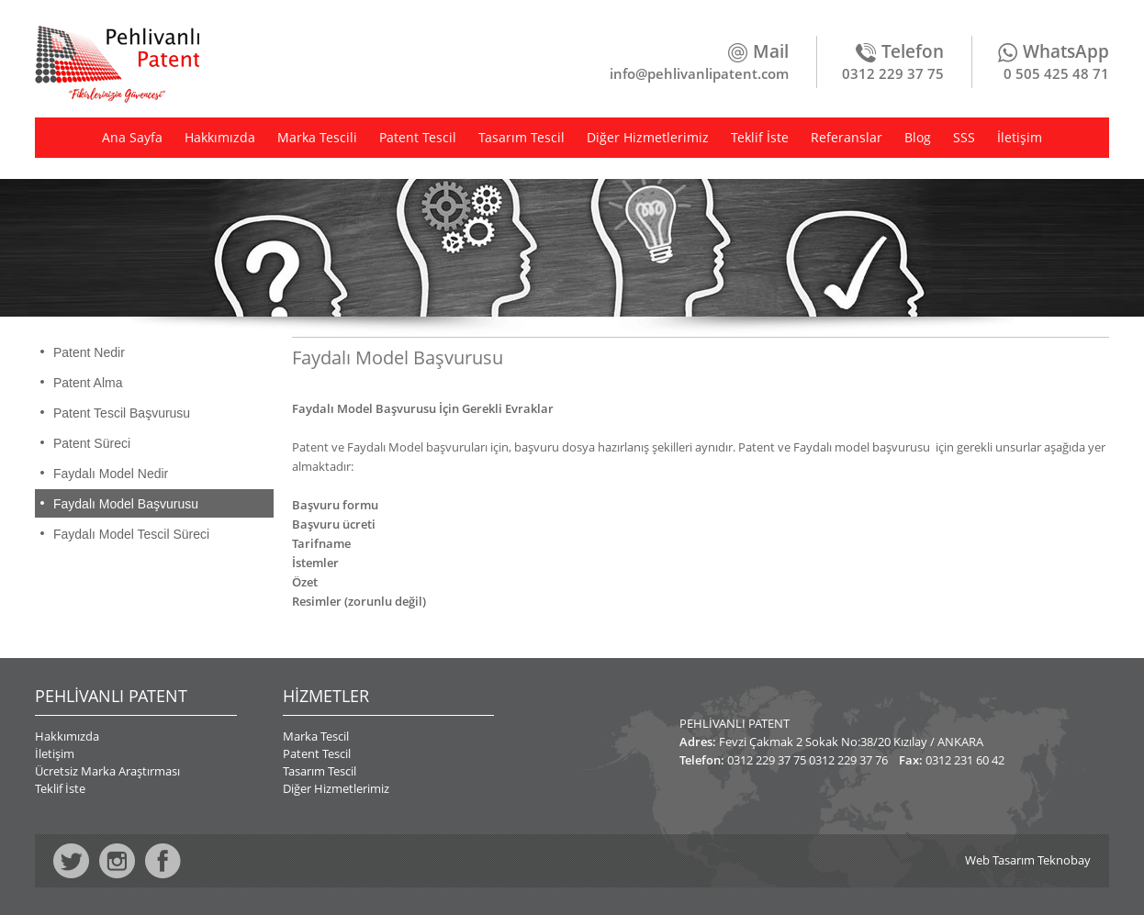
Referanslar (846, 137)
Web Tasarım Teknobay (1028, 860)
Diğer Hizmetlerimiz (648, 137)
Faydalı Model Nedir (110, 473)
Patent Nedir (89, 352)
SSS (964, 137)
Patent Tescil (417, 137)
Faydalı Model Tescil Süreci (131, 534)
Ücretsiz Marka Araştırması (107, 771)
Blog (917, 137)
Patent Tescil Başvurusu (121, 413)
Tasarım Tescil (521, 137)
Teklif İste (760, 137)
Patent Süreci (91, 443)
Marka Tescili (317, 137)
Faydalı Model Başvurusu (125, 504)
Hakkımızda (220, 137)
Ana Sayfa (132, 137)
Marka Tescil (316, 736)
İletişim (1019, 137)
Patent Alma (88, 382)
